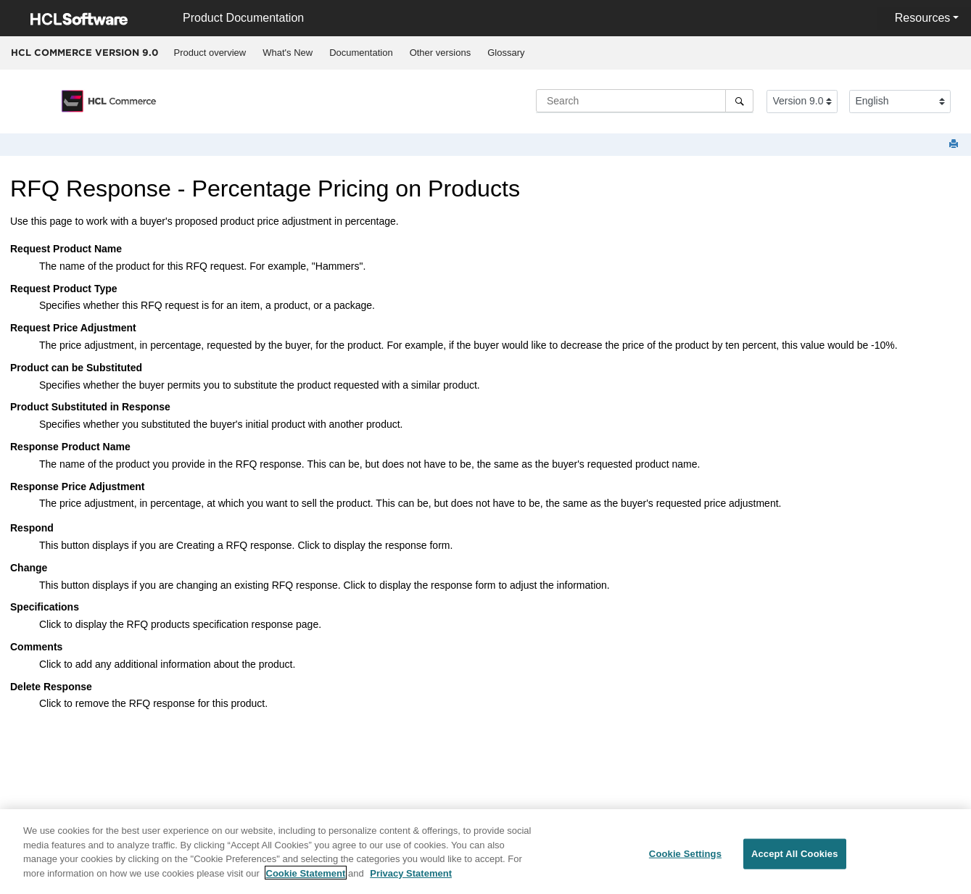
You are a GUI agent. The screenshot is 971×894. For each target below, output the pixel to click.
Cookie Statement (306, 877)
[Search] (739, 100)
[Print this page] (955, 144)
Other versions (440, 52)
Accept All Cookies (794, 858)
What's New (288, 52)
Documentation (360, 52)
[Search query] (644, 100)
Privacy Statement (411, 877)
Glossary (505, 52)
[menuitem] (210, 53)
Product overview (210, 52)
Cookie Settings (685, 858)
